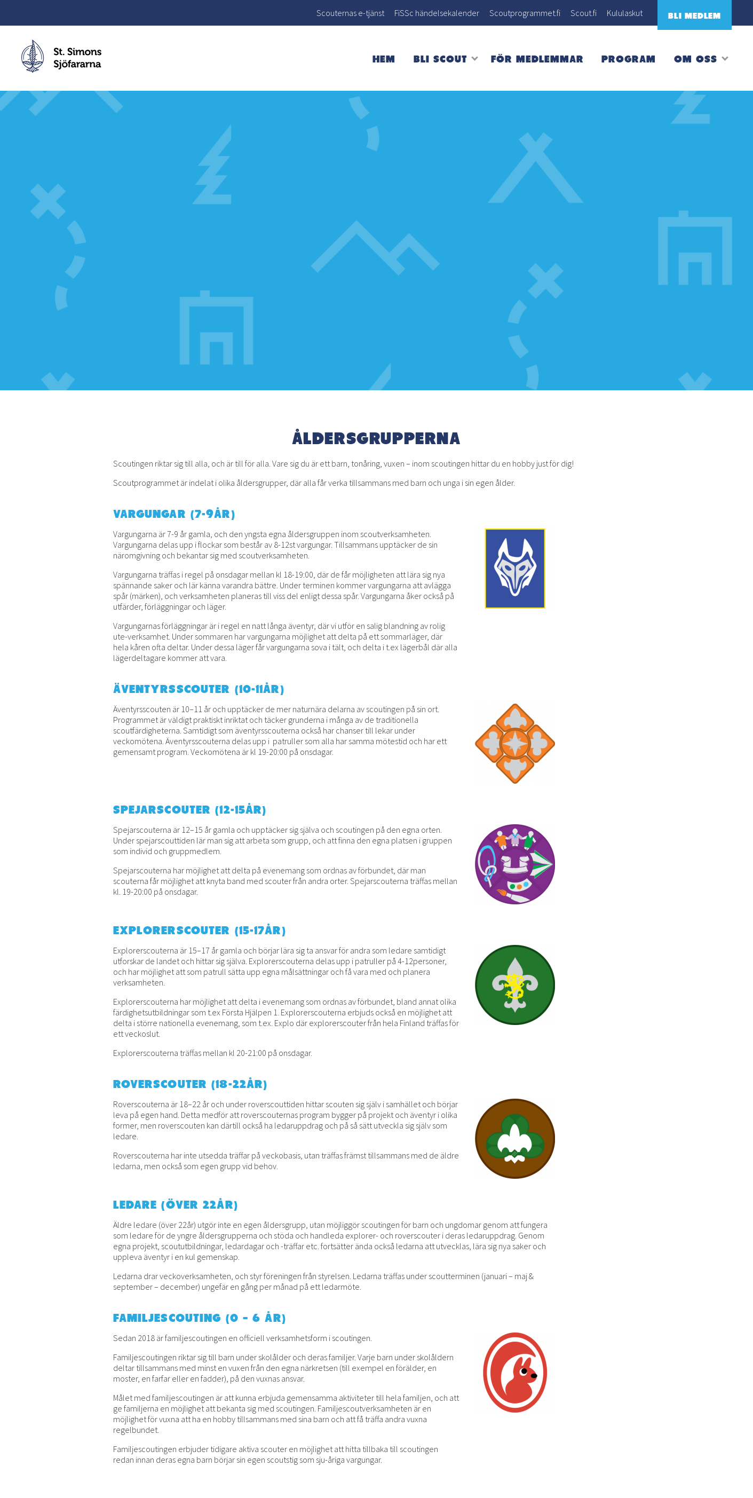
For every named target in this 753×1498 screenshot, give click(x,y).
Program (628, 58)
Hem (383, 58)
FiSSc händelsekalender (436, 12)
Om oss (695, 58)
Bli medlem (694, 15)
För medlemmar (537, 58)
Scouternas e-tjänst (350, 12)
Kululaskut (625, 12)
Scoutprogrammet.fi (524, 12)
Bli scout (440, 58)
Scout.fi (583, 12)
